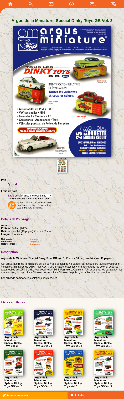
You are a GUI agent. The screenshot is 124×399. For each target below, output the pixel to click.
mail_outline (51, 4)
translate (114, 4)
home (10, 4)
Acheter (77, 395)
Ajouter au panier (15, 395)
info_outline (71, 4)
